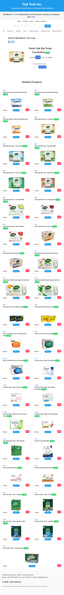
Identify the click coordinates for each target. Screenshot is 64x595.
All (3, 31)
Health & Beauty (33, 31)
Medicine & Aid (45, 31)
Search (48, 26)
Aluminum (10, 31)
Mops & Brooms (57, 31)
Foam (25, 31)
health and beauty (17, 38)
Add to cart (16, 110)
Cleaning (18, 31)
